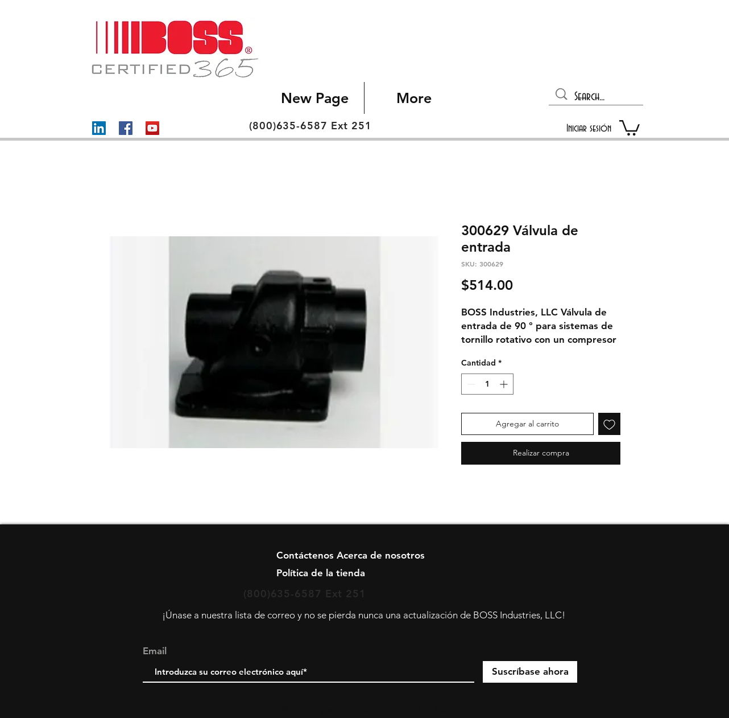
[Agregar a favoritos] (609, 424)
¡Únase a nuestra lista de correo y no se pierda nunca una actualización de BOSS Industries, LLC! (363, 615)
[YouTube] (152, 128)
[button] (629, 127)
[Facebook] (125, 128)
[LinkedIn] (99, 128)
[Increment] (505, 384)
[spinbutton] (487, 384)
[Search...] (596, 96)
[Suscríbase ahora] (530, 672)
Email (155, 651)
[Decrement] (470, 384)
